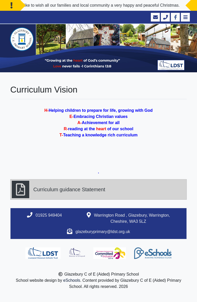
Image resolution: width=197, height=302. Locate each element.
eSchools (71, 280)
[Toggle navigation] (185, 17)
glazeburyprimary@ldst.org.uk (102, 231)
